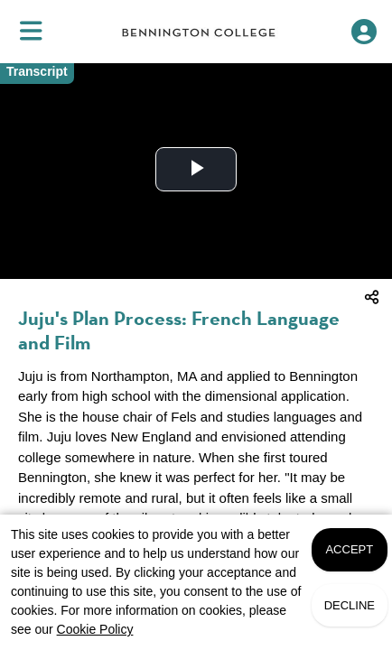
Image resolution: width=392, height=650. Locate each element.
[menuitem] (31, 32)
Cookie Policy (95, 629)
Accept (349, 549)
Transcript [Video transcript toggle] (37, 71)
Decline (349, 605)
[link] (198, 32)
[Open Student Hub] (363, 31)
